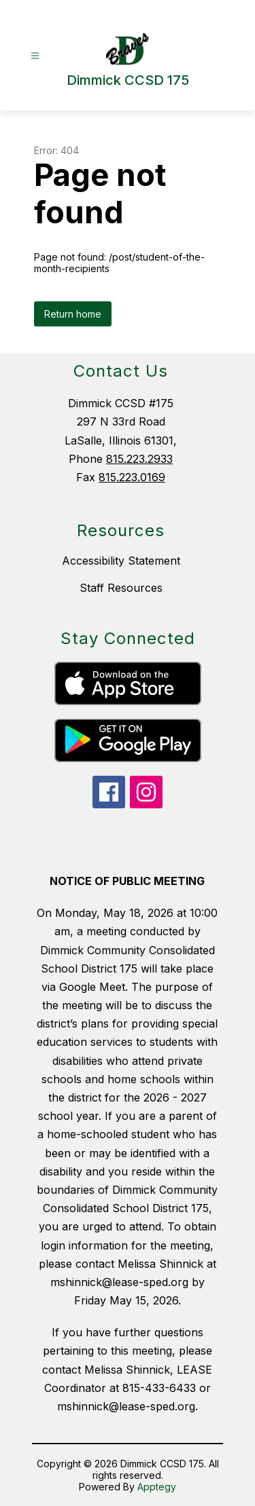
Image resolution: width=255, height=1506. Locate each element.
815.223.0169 (132, 477)
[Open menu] (35, 56)
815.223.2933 (139, 459)
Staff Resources (121, 588)
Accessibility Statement (121, 560)
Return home (72, 314)
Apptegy (156, 1486)
